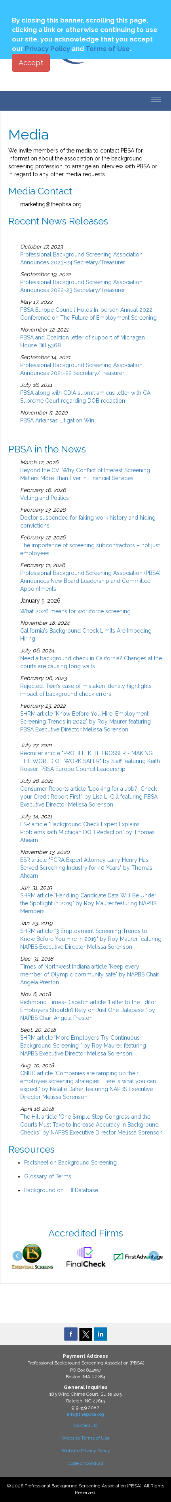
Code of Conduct (85, 1463)
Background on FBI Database (61, 1190)
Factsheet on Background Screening (70, 1162)
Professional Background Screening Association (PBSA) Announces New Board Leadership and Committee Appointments (90, 581)
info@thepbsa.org (85, 1414)
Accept (31, 62)
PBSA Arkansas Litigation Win (57, 420)
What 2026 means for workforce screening (75, 611)
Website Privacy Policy (85, 1450)
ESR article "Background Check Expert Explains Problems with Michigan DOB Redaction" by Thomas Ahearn (87, 832)
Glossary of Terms (47, 1176)
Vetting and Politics (44, 498)
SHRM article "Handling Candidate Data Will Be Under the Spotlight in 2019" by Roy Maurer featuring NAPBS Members (88, 903)
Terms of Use (108, 49)
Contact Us (85, 1425)
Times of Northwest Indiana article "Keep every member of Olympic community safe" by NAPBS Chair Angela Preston (89, 974)
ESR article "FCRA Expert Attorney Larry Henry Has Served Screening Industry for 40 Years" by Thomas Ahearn (86, 868)
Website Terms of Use (86, 1438)
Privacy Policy (47, 49)
